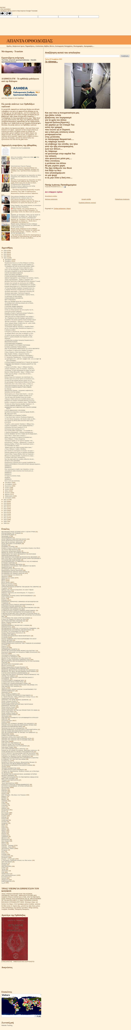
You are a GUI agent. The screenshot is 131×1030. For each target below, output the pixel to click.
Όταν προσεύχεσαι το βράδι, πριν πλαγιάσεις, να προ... (19, 469)
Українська (4, 879)
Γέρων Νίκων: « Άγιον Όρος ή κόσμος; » (15, 435)
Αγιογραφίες (5, 536)
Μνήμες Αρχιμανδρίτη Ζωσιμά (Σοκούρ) (13, 667)
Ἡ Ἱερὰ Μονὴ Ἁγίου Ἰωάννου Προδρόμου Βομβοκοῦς (19, 417)
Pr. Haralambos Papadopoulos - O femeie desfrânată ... (19, 357)
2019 (5, 503)
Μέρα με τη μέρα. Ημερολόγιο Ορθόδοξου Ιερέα (15, 659)
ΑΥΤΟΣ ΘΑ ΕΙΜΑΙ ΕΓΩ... (18, 233)
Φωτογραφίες (5, 787)
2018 (5, 505)
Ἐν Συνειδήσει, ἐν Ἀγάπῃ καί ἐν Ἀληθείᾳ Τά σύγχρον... (19, 350)
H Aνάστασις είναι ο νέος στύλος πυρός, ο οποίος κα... (19, 383)
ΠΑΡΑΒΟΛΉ (8, 474)
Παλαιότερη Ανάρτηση (122, 199)
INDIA (3, 824)
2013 (5, 514)
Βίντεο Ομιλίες (5, 582)
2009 (5, 521)
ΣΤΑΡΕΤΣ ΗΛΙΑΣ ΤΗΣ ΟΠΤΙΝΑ (10, 744)
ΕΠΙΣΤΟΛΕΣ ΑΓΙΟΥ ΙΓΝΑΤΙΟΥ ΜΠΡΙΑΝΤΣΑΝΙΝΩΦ (16, 604)
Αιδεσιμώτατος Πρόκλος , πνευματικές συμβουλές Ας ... (19, 390)
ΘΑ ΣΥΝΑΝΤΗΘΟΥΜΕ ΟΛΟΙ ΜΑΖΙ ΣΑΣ (13, 621)
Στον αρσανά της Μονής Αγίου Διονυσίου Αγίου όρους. (19, 420)
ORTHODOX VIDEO (7, 848)
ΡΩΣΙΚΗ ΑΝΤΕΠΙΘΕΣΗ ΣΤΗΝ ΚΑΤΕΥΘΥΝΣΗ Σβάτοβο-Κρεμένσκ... (23, 464)
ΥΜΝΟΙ (3, 781)
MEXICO (4, 838)
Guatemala (4, 820)
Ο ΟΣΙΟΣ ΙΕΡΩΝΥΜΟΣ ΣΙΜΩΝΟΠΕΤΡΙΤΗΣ (16, 276)
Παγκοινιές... (8, 338)
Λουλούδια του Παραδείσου (9, 656)
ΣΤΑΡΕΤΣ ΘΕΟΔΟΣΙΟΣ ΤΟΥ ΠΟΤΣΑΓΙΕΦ (14, 746)
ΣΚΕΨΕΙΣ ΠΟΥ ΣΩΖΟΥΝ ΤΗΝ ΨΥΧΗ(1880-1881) (16, 740)
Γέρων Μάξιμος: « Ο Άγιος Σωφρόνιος (15, 439)
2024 (5, 254)
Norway (3, 844)
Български (4, 876)
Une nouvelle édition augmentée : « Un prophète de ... (19, 430)
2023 (5, 256)
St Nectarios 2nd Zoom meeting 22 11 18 (16, 427)
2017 (5, 507)
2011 (5, 517)
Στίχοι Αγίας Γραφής (7, 747)
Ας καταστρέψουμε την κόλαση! (10, 575)
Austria (3, 793)
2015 (5, 510)
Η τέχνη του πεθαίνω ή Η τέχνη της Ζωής (13, 619)
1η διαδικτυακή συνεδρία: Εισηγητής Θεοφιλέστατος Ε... (20, 340)
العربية (3, 882)
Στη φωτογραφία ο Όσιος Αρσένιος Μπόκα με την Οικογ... (20, 382)
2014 (5, 512)
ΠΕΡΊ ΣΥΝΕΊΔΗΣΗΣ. (10, 299)
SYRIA (3, 867)
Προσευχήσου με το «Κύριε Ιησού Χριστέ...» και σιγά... (19, 394)
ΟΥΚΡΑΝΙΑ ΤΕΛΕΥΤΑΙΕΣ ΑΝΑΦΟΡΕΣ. (15, 314)
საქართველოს (6, 881)
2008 (5, 523)
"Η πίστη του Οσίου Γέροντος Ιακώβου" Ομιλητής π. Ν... (20, 404)
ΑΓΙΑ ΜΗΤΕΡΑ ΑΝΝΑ (7, 534)
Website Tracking (6, 1025)
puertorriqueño (5, 856)
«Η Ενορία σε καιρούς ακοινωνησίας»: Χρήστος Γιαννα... (20, 294)
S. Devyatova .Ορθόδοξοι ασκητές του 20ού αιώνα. (16, 860)
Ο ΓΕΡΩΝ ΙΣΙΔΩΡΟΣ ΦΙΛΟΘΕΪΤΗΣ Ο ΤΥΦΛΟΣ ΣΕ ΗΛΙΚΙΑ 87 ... (22, 362)
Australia (4, 792)
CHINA (3, 804)
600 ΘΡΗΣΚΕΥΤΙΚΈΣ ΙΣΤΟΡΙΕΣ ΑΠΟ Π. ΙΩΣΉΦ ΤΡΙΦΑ (18, 531)
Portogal (4, 854)
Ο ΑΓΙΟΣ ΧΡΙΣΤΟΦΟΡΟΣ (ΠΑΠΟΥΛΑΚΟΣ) (14, 673)
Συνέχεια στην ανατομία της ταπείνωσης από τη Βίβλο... (20, 283)
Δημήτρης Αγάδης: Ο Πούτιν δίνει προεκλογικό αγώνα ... (20, 444)
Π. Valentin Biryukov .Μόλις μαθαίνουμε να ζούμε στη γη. (18, 696)
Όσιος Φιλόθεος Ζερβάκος (9, 693)
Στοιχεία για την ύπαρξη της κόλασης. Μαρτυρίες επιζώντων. (19, 750)
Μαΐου (7, 491)
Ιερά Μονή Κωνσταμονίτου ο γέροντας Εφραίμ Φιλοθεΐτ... (20, 412)
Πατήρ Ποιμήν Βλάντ (7, 711)
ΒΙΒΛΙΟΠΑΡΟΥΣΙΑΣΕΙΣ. (11, 341)
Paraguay (4, 850)
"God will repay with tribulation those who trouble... (18, 397)
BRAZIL (3, 799)
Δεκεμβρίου (8, 259)
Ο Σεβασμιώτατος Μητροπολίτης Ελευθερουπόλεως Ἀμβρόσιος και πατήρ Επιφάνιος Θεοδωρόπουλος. (23, 185)
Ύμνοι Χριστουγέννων (8, 783)
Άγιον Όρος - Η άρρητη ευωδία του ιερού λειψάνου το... (19, 264)
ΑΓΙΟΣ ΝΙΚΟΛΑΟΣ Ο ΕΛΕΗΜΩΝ (11, 543)
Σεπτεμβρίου (9, 484)
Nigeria (3, 842)
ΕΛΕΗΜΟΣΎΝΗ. (9, 375)
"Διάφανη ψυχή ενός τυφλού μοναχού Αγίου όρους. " (19, 447)
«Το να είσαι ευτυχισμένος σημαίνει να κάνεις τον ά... (19, 395)
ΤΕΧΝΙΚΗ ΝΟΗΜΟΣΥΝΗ (9, 768)
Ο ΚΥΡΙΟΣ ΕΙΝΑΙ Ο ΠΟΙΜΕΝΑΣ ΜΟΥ (12, 680)
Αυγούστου (8, 486)
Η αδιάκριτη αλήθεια (10, 330)
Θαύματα (4, 624)
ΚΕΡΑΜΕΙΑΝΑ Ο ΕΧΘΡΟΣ (9, 649)
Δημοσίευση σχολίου (51, 196)
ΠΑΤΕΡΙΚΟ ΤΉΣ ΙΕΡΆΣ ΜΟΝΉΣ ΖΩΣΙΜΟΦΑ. (15, 699)
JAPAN (3, 832)
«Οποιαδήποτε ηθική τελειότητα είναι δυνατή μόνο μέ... (19, 471)
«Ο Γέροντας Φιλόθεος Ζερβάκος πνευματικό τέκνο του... (20, 288)
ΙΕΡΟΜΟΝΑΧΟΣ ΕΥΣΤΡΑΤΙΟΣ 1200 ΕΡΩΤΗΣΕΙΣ (16, 630)
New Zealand (5, 841)
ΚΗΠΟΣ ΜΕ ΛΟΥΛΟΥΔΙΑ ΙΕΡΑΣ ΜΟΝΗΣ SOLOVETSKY (18, 650)
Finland (3, 818)
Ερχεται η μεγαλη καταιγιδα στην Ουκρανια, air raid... (19, 336)
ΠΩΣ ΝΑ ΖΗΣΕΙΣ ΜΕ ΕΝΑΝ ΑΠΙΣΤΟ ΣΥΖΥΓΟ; (15, 731)
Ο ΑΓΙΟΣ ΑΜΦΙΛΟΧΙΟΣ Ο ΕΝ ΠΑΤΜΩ (15, 410)
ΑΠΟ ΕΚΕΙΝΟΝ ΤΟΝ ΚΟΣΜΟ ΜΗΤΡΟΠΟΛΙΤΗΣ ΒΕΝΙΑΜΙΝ (19, 557)
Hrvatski (3, 821)
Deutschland (5, 809)
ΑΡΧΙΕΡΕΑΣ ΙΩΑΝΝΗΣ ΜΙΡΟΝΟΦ (11, 564)
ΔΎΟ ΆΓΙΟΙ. (8, 422)
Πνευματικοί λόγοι (6, 720)
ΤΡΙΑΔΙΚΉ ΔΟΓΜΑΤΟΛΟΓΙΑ (9, 780)
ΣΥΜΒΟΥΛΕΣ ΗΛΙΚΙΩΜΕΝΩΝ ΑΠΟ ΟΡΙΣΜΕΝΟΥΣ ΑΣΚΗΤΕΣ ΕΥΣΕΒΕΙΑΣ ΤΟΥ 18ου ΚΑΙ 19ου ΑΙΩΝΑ (19, 758)
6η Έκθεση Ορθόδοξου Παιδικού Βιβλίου (15, 347)
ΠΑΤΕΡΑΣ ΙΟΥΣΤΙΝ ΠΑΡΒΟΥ (12, 392)
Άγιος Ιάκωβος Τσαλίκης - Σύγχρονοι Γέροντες (17, 354)
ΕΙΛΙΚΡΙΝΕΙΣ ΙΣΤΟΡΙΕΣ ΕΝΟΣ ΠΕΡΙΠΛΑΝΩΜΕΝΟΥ (17, 595)
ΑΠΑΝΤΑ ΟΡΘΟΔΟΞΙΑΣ (30, 40)
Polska (3, 853)
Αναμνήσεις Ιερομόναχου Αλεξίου (11, 551)
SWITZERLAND (6, 866)
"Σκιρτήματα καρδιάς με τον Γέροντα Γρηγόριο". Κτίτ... (19, 440)
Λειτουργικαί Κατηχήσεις (8, 655)
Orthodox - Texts (6, 847)
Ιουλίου (7, 487)
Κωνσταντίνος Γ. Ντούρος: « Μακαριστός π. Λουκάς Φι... (20, 442)
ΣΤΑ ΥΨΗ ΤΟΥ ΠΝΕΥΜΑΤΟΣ (10, 743)
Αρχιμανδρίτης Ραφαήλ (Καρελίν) (13, 325)
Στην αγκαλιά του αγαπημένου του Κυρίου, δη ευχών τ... (20, 450)
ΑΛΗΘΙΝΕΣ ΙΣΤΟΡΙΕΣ (8, 546)
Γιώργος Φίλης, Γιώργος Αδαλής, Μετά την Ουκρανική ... (20, 454)
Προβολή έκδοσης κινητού (87, 203)
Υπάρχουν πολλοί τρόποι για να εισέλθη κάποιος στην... (20, 399)
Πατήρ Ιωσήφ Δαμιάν (7, 708)
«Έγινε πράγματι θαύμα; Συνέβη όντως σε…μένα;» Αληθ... (20, 323)
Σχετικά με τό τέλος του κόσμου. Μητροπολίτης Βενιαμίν (18, 762)
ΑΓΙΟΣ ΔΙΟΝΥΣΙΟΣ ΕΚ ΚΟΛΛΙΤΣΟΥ (12, 540)
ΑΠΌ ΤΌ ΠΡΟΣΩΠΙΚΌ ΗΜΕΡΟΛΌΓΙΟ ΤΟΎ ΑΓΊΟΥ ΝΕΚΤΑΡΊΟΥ (22, 348)
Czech (3, 807)
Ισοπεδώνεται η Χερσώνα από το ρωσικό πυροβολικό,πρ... (20, 462)
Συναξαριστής (5, 760)
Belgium (3, 796)
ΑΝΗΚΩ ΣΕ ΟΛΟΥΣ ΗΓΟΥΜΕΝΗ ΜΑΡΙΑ (13, 552)
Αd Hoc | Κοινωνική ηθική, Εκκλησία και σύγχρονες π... (19, 328)
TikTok (3, 869)
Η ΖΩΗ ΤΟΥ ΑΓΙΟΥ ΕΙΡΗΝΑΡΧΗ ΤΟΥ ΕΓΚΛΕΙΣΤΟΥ (17, 612)
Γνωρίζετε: (4, 588)
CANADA (4, 801)
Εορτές (3, 598)
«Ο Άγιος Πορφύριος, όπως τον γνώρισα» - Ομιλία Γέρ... (20, 368)
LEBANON (4, 836)
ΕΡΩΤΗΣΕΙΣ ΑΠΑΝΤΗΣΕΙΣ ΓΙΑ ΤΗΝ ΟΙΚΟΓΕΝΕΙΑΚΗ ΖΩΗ (19, 607)
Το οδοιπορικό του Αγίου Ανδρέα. (13, 296)
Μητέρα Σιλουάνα (6, 665)
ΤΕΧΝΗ (3, 766)
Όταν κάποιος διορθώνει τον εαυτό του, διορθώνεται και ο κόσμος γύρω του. (22, 197)
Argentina (4, 790)
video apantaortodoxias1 (8, 875)
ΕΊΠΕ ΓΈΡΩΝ (5, 597)
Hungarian (4, 823)
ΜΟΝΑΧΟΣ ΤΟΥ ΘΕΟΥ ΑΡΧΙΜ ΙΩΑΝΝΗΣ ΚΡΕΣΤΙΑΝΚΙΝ (18, 671)
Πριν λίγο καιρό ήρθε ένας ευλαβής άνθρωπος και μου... (20, 459)
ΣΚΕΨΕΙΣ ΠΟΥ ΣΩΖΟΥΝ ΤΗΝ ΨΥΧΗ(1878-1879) (16, 738)
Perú (2, 851)
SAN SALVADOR (6, 862)
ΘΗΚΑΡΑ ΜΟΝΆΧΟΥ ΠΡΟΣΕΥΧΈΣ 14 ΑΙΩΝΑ (15, 625)
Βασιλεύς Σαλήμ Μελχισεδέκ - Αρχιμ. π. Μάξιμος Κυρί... (19, 372)
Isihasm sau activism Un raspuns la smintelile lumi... (19, 437)
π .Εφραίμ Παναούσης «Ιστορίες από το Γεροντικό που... (20, 289)
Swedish (4, 865)
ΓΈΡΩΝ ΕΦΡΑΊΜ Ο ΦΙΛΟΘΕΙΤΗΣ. (14, 298)
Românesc (4, 857)
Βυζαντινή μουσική (7, 583)
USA (2, 872)
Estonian (4, 817)
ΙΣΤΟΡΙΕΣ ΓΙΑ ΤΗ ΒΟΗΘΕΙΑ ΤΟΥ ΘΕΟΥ (13, 631)
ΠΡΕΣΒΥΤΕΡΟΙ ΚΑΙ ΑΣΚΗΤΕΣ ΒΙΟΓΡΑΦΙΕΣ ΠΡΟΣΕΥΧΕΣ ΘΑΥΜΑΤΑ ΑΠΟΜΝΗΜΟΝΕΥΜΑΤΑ (19, 725)
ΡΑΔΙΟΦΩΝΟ (5, 734)
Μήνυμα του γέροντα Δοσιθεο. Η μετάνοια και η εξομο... (19, 455)
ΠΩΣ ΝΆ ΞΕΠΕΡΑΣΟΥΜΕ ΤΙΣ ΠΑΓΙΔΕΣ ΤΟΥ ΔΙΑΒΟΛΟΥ (18, 732)
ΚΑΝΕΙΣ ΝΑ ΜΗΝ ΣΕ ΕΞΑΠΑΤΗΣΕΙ (12, 641)
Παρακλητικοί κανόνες (8, 698)
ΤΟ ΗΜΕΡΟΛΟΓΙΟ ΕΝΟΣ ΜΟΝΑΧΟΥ (12, 769)
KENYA (3, 833)
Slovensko (4, 863)
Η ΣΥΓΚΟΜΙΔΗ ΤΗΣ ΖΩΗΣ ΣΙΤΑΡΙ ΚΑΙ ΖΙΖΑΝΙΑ (15, 618)
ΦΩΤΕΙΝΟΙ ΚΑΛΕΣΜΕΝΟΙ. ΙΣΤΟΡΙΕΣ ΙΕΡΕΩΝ (15, 786)
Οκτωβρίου (8, 482)
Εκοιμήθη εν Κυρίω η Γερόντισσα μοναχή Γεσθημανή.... (19, 313)
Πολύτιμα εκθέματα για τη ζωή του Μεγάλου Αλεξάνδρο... (20, 452)
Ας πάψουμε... (51, 61)
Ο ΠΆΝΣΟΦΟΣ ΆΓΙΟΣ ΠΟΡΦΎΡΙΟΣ (12, 682)
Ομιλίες (3, 688)
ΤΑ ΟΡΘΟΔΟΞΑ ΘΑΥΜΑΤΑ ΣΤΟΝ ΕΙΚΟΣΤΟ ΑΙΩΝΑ (16, 765)
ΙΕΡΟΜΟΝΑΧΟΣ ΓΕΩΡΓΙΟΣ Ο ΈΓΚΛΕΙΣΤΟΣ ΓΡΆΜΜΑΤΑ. (18, 628)
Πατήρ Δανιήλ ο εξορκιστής (9, 702)
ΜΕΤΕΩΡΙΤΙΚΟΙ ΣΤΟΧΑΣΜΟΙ (10, 664)
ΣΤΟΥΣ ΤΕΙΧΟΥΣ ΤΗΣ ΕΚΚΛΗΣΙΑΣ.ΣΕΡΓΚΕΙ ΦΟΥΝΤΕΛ (18, 753)
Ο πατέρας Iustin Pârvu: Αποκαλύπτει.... (15, 457)
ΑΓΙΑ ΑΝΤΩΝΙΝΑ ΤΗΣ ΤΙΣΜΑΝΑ (11, 533)
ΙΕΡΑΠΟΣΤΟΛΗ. (6, 627)
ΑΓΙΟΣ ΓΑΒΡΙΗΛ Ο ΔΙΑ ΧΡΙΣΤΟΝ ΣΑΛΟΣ (13, 539)
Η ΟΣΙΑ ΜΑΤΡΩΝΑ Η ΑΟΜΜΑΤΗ (13, 343)
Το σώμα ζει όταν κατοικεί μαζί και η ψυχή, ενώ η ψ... (19, 380)
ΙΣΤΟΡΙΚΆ (4, 637)
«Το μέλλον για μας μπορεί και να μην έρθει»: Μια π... (19, 335)
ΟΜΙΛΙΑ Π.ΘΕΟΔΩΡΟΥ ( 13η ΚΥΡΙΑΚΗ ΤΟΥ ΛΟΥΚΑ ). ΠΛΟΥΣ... (22, 278)
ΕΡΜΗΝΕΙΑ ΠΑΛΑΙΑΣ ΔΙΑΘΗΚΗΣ (11, 606)
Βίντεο (3, 580)
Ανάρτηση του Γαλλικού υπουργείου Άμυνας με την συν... (20, 400)
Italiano (3, 830)
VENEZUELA (5, 873)
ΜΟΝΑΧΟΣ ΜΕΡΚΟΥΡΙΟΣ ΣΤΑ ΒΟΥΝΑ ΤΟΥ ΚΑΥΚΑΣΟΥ (18, 670)
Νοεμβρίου (8, 261)
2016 (5, 508)
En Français (5, 812)
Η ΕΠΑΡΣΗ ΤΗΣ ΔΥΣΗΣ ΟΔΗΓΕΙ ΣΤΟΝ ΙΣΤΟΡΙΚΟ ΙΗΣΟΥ (20, 320)
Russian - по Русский (7, 859)
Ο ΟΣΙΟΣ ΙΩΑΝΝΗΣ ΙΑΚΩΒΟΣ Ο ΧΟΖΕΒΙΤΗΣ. (17, 405)
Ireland (3, 827)
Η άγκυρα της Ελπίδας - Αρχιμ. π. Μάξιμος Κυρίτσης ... (19, 367)
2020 (5, 501)
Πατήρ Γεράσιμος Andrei (8, 701)
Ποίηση (3, 722)
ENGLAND (4, 814)
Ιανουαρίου (8, 497)
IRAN (3, 826)
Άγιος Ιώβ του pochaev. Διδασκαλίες (12, 542)
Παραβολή (7, 477)
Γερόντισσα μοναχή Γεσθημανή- (13, 311)
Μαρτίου (7, 494)
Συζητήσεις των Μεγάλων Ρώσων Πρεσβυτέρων (15, 756)
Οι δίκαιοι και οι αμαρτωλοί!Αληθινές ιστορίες (14, 683)
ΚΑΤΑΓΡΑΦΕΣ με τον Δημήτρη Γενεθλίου (15, 415)
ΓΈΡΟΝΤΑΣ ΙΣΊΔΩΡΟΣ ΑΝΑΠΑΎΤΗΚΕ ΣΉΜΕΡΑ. (18, 387)
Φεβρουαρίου (9, 496)
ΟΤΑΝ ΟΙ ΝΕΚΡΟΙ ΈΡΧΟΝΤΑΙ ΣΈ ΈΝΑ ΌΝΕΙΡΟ (16, 695)
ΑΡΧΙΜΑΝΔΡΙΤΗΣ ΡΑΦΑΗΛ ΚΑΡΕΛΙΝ (12, 573)
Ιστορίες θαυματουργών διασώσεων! (12, 633)
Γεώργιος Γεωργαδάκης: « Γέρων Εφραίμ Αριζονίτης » (19, 425)
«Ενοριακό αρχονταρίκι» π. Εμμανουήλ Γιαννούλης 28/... (20, 291)
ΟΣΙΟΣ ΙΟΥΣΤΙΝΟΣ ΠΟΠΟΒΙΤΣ (13, 274)
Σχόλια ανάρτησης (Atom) (62, 208)
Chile (3, 802)
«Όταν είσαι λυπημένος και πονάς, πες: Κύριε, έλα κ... (19, 385)
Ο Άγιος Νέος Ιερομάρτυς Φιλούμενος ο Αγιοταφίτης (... (19, 355)
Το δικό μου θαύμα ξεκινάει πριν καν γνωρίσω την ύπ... (19, 309)
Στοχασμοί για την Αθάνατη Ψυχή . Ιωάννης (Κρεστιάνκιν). (18, 754)
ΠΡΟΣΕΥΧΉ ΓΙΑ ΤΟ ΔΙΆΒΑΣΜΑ (20, 148)
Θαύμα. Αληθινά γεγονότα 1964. (11, 622)
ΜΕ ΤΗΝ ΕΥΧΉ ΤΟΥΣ (11, 413)
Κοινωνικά (4, 653)
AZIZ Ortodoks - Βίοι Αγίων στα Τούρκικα (13, 795)
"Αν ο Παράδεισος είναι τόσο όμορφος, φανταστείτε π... (19, 318)
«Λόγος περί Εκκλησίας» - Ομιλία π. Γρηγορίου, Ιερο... (19, 279)
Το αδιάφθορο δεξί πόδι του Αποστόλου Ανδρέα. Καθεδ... (20, 266)
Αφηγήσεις (4, 576)
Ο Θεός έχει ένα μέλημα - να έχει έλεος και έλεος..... (18, 373)
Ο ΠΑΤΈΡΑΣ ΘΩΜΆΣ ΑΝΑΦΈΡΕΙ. (14, 306)
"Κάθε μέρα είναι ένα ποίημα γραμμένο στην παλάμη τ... (20, 316)
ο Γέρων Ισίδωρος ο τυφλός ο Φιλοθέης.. (15, 449)
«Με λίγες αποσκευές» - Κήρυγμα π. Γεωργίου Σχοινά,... (20, 321)
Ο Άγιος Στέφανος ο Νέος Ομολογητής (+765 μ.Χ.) (18, 352)
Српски (3, 878)
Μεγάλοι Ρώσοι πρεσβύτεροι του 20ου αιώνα (14, 658)
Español (3, 815)
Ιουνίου (7, 489)
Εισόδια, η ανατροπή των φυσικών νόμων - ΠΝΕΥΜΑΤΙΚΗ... (21, 402)
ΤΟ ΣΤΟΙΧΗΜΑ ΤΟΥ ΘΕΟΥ (12, 445)
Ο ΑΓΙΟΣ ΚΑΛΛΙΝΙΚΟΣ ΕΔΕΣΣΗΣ (14, 273)
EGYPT (3, 811)
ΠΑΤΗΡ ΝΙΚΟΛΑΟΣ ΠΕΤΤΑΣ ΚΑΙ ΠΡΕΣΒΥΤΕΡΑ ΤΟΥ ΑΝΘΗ (19, 710)
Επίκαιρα (4, 600)
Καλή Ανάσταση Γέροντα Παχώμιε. (21, 166)
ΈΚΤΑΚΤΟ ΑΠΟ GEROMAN (12, 460)
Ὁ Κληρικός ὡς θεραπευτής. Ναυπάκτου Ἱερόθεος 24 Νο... (20, 331)
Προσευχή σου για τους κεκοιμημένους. (13, 728)
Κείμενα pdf (4, 647)
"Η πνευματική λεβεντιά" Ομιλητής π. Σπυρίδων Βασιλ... (20, 326)
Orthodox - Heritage (7, 845)
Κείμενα (3, 646)
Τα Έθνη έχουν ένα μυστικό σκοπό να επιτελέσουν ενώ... (20, 378)
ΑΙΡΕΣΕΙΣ (4, 545)
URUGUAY (4, 870)
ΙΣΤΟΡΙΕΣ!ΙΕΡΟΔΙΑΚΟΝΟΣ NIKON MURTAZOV (15, 635)
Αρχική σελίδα (86, 199)
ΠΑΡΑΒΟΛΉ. (8, 465)
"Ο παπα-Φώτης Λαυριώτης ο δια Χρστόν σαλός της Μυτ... (20, 419)
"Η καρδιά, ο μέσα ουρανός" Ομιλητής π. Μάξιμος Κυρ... (20, 424)
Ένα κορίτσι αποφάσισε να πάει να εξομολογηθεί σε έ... (19, 271)
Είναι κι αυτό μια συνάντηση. (12, 480)
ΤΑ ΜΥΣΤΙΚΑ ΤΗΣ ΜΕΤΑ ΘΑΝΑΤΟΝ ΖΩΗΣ (14, 763)
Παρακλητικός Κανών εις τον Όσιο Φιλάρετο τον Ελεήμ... (20, 263)
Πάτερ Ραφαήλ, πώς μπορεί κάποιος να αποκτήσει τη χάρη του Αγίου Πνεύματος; (26, 206)
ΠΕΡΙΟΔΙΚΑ (5, 716)
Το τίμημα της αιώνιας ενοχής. (13, 475)
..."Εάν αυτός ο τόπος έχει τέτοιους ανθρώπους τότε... (19, 268)
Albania (3, 789)
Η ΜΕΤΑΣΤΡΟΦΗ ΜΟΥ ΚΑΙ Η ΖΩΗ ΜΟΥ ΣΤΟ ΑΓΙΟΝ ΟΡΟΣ (19, 613)
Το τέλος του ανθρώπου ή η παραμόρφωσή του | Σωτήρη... (20, 284)
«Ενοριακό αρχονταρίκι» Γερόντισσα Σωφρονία (17, 293)
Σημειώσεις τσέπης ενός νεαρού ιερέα (12, 737)
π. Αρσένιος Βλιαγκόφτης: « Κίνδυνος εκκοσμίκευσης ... (19, 432)
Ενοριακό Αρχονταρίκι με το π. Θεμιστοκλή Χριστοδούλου (20, 286)
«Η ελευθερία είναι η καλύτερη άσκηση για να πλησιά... (19, 303)
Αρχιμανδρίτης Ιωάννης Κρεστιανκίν (12, 570)
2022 (5, 258)
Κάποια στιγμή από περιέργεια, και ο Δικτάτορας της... (19, 377)
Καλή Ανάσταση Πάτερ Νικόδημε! (13, 308)
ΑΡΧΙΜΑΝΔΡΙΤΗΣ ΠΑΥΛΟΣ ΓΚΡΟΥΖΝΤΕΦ (14, 572)
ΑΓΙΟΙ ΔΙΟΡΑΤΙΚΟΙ (7, 537)
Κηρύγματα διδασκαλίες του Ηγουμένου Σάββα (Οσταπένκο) (19, 652)
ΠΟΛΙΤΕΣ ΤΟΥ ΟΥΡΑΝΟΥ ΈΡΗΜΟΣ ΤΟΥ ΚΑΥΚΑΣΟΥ (17, 723)
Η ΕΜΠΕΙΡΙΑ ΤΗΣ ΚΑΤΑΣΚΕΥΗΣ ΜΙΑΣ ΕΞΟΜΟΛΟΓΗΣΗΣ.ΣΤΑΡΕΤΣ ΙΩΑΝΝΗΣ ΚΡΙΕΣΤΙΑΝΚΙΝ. (18, 609)
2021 (5, 499)
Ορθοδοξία (4, 692)
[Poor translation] (8, 13)
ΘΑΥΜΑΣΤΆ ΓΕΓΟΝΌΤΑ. (11, 304)
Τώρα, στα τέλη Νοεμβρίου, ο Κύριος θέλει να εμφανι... (19, 269)
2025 (5, 252)
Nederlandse (5, 839)
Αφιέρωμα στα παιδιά (7, 577)
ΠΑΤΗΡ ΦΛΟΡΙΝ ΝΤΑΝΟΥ (9, 714)
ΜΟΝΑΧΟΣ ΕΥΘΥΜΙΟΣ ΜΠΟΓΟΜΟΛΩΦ (13, 668)
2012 (5, 516)
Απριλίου (7, 492)
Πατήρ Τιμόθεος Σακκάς (8, 713)
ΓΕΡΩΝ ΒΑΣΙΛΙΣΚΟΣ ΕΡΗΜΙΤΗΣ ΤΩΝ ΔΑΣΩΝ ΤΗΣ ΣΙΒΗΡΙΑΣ (20, 586)
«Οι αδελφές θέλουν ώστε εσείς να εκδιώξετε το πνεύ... (19, 333)
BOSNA (3, 798)
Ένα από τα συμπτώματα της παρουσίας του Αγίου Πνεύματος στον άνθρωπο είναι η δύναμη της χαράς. (26, 176)
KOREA (3, 835)
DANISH (4, 808)
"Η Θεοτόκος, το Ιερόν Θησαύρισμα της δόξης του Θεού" (20, 370)
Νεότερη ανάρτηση (51, 199)
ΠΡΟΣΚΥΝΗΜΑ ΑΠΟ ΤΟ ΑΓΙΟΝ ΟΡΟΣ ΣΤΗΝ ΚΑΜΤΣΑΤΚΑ (19, 729)
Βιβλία (3, 579)
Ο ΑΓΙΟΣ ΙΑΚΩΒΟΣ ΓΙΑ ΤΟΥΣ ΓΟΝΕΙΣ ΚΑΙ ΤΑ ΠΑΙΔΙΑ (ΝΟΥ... (21, 434)
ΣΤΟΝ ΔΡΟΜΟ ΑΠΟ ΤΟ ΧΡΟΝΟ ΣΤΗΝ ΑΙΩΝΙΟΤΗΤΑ (17, 751)
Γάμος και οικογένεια (7, 585)
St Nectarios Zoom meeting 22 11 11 (14, 429)
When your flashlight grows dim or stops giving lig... (18, 301)
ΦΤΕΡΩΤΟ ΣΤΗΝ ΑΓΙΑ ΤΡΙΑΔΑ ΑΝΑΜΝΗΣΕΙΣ (15, 784)
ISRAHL (3, 829)
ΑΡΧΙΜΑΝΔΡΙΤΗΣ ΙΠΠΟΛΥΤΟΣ (10, 569)
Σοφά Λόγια (4, 741)
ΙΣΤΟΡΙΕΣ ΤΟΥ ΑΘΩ (7, 634)
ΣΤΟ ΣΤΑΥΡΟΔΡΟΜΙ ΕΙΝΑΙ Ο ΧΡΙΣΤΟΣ (13, 749)
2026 (5, 250)
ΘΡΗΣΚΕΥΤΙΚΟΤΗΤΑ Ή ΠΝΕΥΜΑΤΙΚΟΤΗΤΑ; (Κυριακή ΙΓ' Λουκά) (22, 281)
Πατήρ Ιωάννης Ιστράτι (8, 707)
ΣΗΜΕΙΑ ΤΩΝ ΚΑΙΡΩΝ (8, 735)
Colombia (4, 805)
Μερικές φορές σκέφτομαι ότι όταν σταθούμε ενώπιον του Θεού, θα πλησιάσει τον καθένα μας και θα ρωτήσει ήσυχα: (25, 225)
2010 (5, 519)
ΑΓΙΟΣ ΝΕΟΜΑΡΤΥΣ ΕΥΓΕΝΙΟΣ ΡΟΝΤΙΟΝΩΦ (17, 345)
